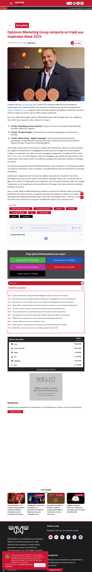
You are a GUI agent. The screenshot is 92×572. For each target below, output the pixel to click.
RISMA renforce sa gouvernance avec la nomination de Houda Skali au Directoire (37, 318)
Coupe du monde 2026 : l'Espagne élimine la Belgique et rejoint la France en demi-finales (40, 295)
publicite (59, 208)
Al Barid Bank (16, 156)
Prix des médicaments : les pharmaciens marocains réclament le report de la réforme (39, 311)
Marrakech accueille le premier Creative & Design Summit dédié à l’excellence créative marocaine (55, 509)
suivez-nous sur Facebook (64, 260)
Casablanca (26, 216)
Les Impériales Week (29, 104)
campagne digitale (18, 212)
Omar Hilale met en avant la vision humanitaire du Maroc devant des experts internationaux (41, 315)
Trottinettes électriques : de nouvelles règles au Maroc (29, 331)
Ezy (32, 212)
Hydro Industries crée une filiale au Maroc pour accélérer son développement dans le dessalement (43, 302)
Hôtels (10, 565)
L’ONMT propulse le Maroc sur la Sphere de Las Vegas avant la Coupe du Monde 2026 (76, 508)
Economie (20, 495)
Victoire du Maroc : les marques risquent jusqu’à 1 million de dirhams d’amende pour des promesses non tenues (15, 509)
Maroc (14, 216)
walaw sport (12, 570)
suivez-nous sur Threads (27, 273)
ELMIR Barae (31, 43)
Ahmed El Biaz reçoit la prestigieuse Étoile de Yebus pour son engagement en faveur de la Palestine (43, 299)
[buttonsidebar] (11, 3)
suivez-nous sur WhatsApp (27, 260)
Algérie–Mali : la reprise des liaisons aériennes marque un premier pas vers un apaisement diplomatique (44, 305)
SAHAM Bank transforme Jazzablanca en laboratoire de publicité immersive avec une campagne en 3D (35, 509)
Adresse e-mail (15, 411)
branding (71, 208)
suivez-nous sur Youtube (64, 267)
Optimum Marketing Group (17, 110)
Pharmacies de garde (15, 562)
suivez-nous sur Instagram (28, 267)
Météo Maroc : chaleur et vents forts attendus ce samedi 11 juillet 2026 (35, 328)
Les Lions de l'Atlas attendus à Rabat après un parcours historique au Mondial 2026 (38, 308)
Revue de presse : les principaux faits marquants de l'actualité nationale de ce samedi (39, 324)
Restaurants (12, 567)
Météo (10, 559)
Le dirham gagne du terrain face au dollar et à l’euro (28, 321)
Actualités (22, 25)
